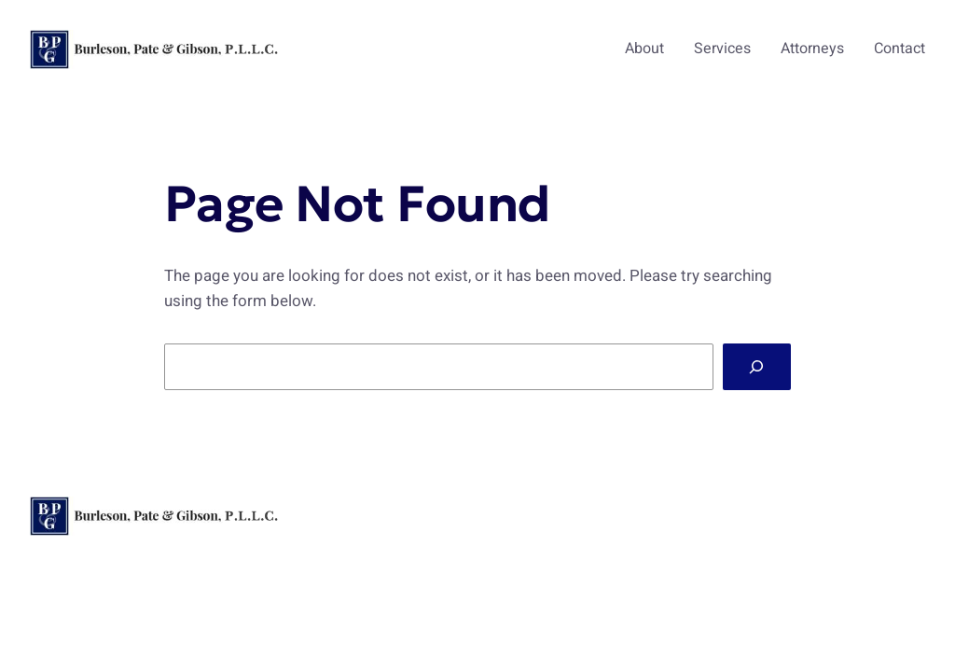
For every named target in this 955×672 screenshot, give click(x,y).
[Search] (757, 367)
